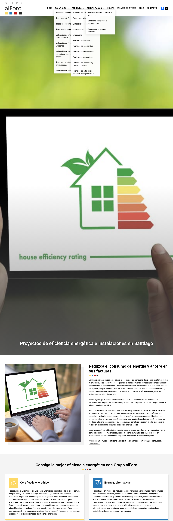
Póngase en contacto (68, 511)
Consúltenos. (94, 444)
